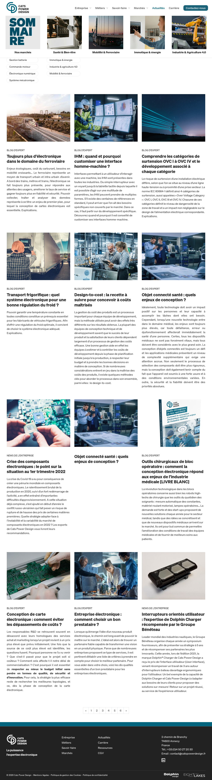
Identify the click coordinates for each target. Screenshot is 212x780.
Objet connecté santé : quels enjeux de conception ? (169, 297)
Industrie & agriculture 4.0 (63, 67)
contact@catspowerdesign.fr (188, 753)
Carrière (174, 8)
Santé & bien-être (59, 53)
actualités (22, 22)
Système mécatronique (21, 80)
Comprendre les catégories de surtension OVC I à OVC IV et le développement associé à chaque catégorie (171, 164)
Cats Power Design (17, 8)
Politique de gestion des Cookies (66, 775)
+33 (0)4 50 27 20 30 (180, 749)
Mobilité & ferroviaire (61, 73)
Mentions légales (41, 775)
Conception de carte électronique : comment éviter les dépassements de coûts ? (35, 619)
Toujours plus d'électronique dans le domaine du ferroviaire (36, 158)
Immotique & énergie (61, 60)
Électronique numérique (22, 73)
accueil (9, 22)
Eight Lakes (194, 775)
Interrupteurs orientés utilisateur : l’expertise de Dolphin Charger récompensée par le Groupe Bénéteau (173, 622)
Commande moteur (19, 67)
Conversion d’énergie (20, 53)
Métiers (100, 8)
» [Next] (126, 710)
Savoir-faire (119, 8)
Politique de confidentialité (95, 775)
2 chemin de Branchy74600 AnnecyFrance (174, 741)
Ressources (105, 748)
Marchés (139, 8)
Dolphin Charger (171, 775)
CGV (101, 753)
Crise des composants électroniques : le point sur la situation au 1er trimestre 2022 (36, 466)
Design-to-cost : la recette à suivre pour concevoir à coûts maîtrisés (102, 299)
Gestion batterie (18, 60)
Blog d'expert (16, 150)
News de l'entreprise (20, 455)
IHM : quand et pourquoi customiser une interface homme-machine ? (98, 161)
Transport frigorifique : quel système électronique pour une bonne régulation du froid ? (36, 299)
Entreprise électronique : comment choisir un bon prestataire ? (98, 619)
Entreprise (81, 8)
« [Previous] (85, 710)
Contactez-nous (196, 8)
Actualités (158, 8)
